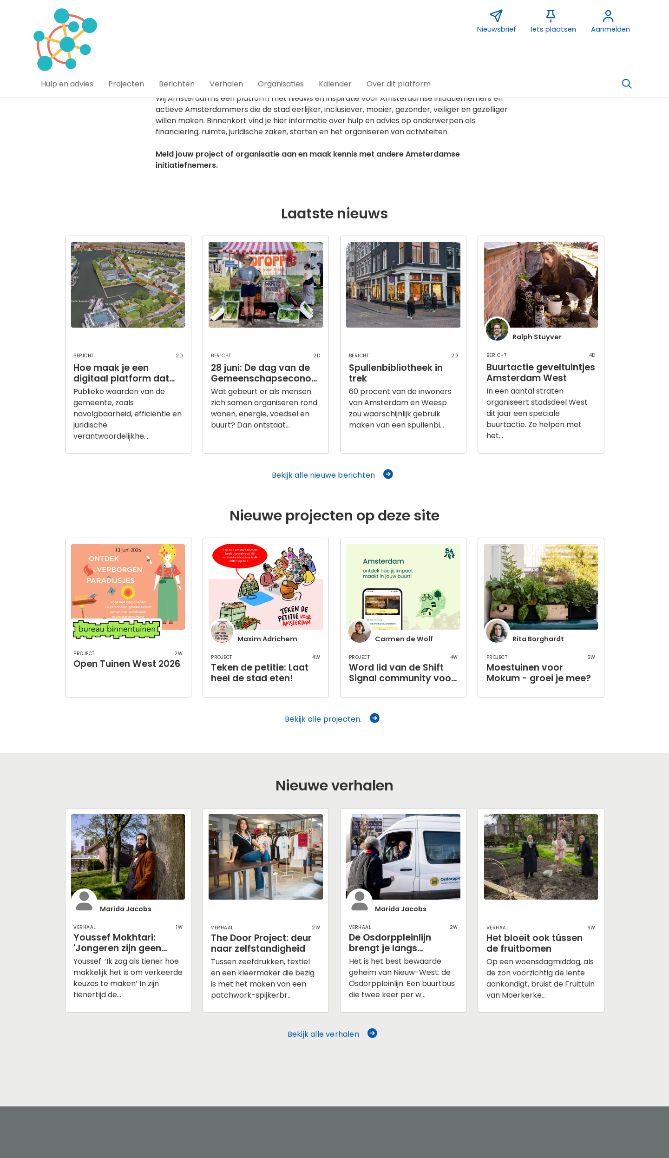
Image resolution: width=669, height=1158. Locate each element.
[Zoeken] (627, 84)
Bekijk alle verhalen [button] (333, 1034)
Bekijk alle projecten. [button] (333, 719)
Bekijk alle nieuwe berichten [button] (333, 475)
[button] (67, 84)
